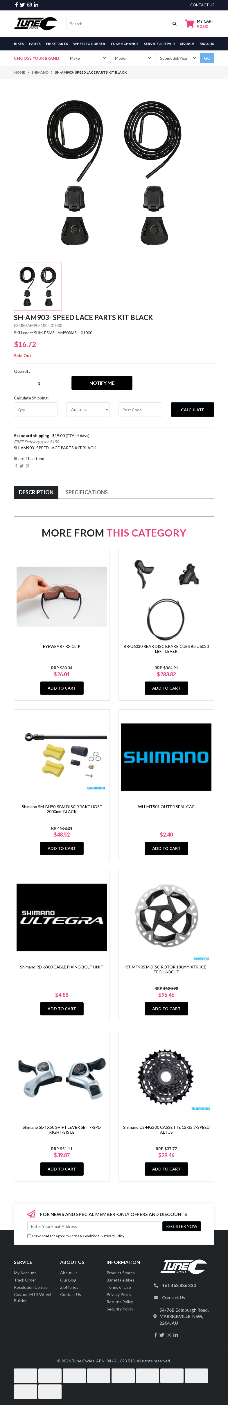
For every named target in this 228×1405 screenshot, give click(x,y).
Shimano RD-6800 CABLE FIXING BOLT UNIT (61, 966)
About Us (69, 1272)
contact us (202, 5)
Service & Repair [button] (159, 43)
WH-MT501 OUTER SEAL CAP (166, 806)
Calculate (192, 409)
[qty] (36, 409)
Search (187, 43)
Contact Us (70, 1294)
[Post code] (140, 409)
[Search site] (174, 23)
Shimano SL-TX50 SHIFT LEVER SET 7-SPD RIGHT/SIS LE (62, 1130)
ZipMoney (69, 1287)
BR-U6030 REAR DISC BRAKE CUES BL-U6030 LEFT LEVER (166, 649)
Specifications (87, 492)
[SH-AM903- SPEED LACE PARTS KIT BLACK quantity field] (41, 383)
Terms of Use (119, 1287)
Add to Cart (62, 688)
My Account (25, 1272)
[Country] (88, 409)
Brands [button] (207, 43)
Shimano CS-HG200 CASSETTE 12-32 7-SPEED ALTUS (166, 1130)
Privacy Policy (114, 1236)
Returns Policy (120, 1301)
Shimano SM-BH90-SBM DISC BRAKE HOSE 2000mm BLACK (62, 809)
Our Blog (68, 1279)
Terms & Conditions (84, 1236)
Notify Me (101, 383)
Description (36, 492)
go (207, 58)
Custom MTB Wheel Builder (32, 1297)
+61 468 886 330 (179, 1285)
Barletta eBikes (120, 1279)
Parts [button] (35, 43)
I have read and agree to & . (76, 1236)
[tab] (36, 492)
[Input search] (117, 23)
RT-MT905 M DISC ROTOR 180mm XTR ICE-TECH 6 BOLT (166, 969)
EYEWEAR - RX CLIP (61, 646)
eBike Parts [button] (57, 43)
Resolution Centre (31, 1287)
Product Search (121, 1272)
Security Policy (120, 1308)
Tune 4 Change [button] (124, 43)
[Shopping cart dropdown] (199, 23)
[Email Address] (94, 1226)
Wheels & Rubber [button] (89, 43)
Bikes (19, 43)
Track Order (25, 1279)
